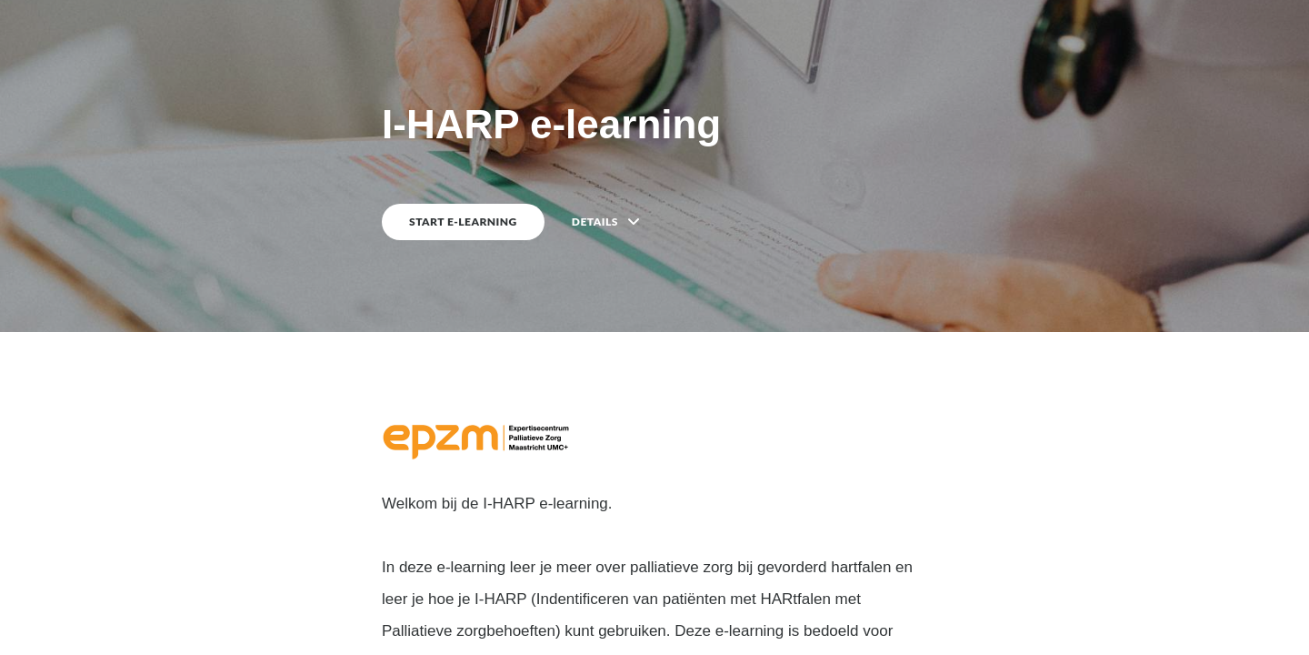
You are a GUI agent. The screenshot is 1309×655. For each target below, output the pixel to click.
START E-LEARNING (463, 221)
